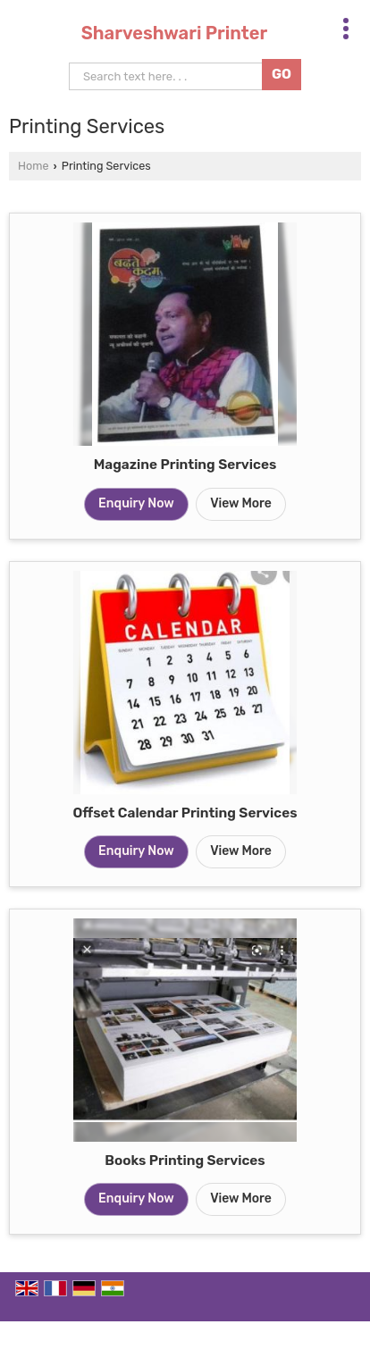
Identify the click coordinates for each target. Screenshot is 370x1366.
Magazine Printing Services (185, 465)
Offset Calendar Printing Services (184, 813)
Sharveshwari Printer (174, 33)
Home (33, 165)
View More (241, 503)
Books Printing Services (185, 1160)
